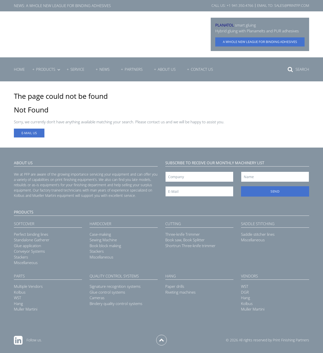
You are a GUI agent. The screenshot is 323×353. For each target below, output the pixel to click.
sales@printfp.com (291, 5)
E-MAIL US (29, 133)
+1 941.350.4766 (240, 5)
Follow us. (34, 340)
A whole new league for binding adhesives (68, 5)
